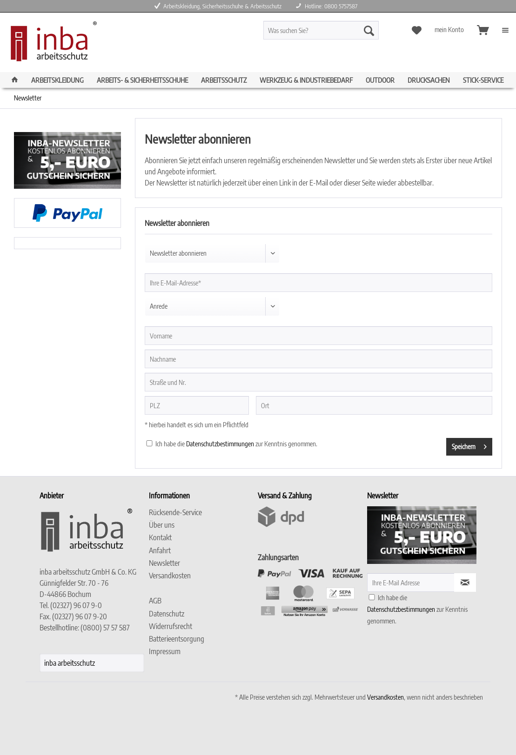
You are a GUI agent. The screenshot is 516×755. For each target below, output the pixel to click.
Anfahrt (160, 550)
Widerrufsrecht (170, 626)
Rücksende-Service (175, 512)
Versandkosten (170, 575)
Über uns (161, 525)
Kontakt (160, 537)
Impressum (165, 651)
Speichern (469, 444)
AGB (155, 600)
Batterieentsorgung (176, 638)
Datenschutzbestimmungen (220, 444)
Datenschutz (166, 613)
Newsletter (164, 563)
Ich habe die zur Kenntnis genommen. (236, 444)
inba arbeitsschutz (69, 663)
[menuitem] (335, 34)
